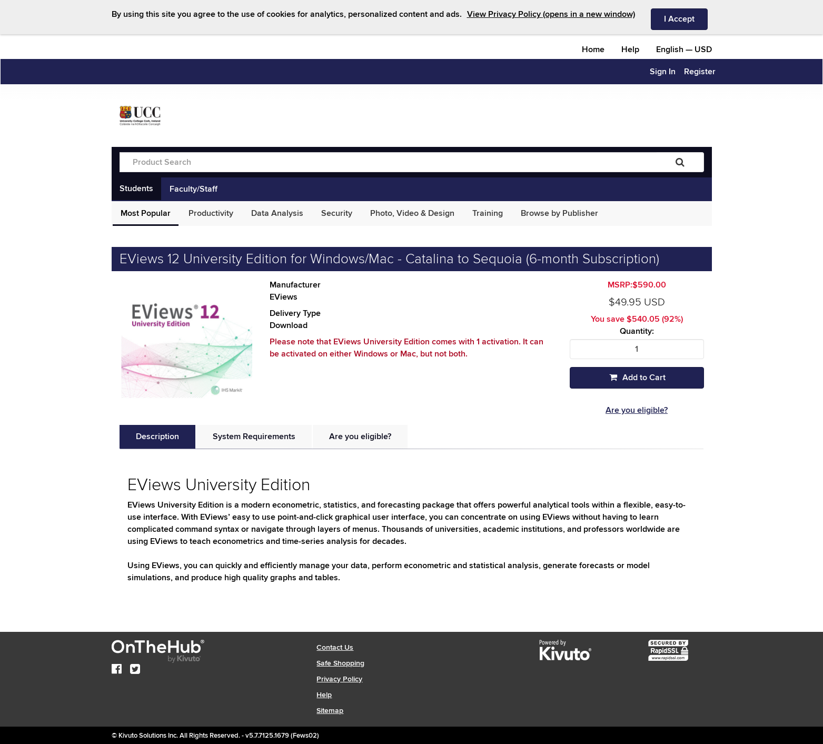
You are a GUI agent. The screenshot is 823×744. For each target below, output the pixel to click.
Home (593, 49)
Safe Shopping (340, 663)
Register (700, 71)
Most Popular (146, 213)
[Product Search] (388, 162)
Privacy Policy (339, 678)
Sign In (663, 71)
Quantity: (637, 331)
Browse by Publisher (559, 213)
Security (336, 213)
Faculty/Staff (193, 189)
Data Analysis (277, 213)
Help (630, 49)
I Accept (686, 18)
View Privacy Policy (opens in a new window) (551, 14)
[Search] (680, 162)
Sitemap (329, 710)
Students (136, 188)
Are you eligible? (637, 410)
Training (487, 213)
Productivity (211, 213)
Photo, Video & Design (412, 213)
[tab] (157, 437)
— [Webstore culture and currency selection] (684, 49)
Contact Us (334, 647)
